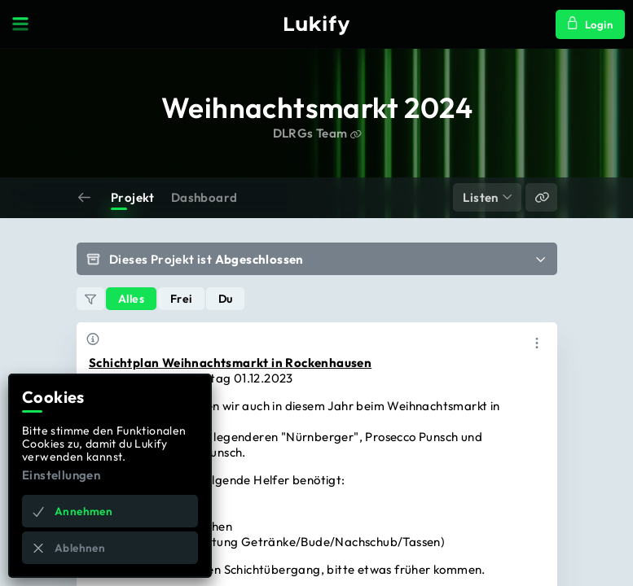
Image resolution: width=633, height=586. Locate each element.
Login (590, 23)
